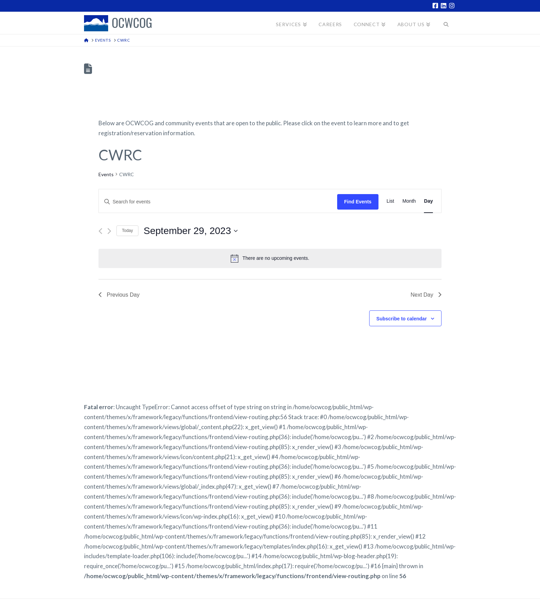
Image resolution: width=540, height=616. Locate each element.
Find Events (357, 201)
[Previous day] (100, 231)
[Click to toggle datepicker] (191, 231)
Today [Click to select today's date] (127, 230)
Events (106, 174)
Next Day (426, 295)
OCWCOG (132, 23)
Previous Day (118, 295)
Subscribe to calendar (401, 318)
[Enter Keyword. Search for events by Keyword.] (218, 202)
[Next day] (109, 231)
